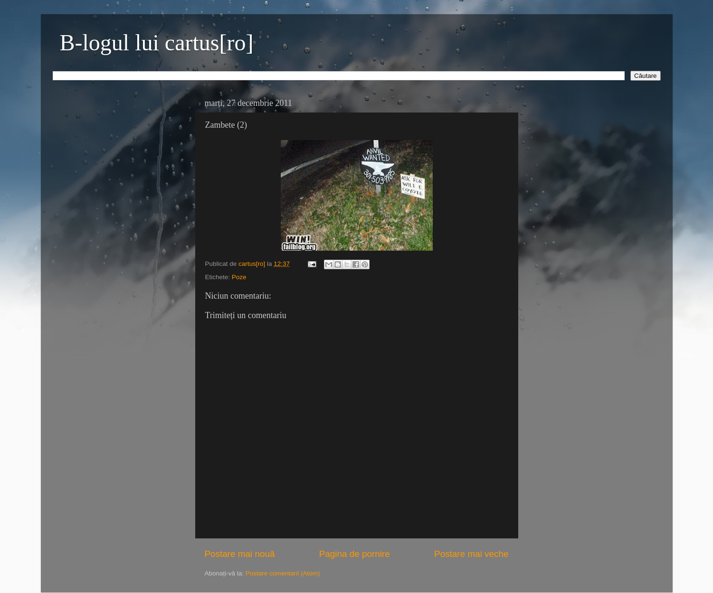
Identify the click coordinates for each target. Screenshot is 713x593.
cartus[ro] (252, 263)
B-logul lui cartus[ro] (157, 42)
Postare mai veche (471, 554)
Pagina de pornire (354, 554)
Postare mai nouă (240, 554)
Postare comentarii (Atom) (283, 573)
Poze (239, 277)
